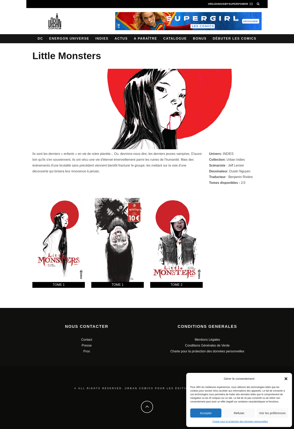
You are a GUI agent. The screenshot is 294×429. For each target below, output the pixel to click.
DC (40, 38)
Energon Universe (69, 38)
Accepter (206, 413)
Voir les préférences (272, 413)
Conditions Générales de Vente (207, 345)
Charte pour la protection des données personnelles (240, 421)
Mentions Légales (207, 339)
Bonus (200, 38)
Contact (86, 339)
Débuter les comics (234, 38)
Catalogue (175, 38)
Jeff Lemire (236, 165)
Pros (86, 351)
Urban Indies (236, 159)
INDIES (228, 153)
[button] (286, 379)
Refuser (239, 413)
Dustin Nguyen (239, 171)
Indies (101, 38)
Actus (121, 38)
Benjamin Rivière (240, 177)
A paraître (145, 38)
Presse (87, 345)
